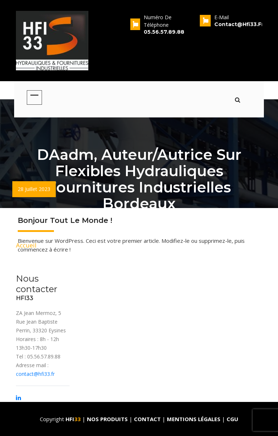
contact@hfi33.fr (35, 373)
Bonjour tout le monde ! (65, 220)
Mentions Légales (193, 419)
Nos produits (108, 419)
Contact (148, 419)
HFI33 (24, 298)
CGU (232, 419)
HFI (74, 419)
